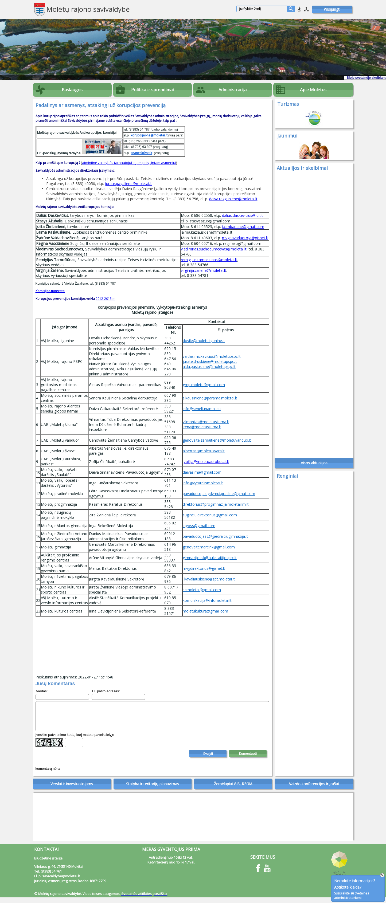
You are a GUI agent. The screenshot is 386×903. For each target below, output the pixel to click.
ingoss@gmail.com (199, 525)
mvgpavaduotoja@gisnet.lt (245, 237)
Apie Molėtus (313, 90)
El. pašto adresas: (106, 691)
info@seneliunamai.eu (202, 408)
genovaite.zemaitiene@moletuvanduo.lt (217, 440)
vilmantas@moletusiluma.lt (206, 421)
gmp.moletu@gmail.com (204, 384)
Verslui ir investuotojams (71, 789)
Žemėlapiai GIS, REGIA (233, 789)
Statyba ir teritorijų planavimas (152, 789)
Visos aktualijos (314, 465)
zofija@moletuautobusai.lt (206, 461)
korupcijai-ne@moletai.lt (149, 135)
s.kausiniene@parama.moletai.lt (210, 398)
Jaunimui (287, 135)
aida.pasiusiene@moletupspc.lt (209, 366)
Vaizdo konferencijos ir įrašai (314, 789)
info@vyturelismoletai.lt (203, 482)
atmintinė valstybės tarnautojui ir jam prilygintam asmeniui (129, 162)
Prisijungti (331, 9)
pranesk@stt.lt (141, 153)
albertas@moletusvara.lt (204, 450)
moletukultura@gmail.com (205, 611)
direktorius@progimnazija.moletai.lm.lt (216, 504)
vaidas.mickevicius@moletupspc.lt (212, 356)
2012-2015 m (105, 298)
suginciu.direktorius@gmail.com (210, 514)
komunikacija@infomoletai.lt (207, 600)
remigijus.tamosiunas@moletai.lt (209, 259)
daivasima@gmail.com (202, 472)
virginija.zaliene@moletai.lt (203, 270)
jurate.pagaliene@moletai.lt (128, 183)
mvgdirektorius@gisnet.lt (204, 568)
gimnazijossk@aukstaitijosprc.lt (210, 557)
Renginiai (287, 479)
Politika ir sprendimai (152, 90)
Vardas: (42, 691)
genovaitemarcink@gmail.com (209, 546)
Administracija (233, 90)
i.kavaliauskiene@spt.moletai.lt (209, 579)
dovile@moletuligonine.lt (204, 340)
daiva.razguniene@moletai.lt (233, 198)
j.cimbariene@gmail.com (243, 226)
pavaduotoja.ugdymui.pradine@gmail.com (219, 493)
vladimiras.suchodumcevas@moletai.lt (214, 249)
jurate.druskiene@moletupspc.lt (210, 361)
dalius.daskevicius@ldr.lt (242, 215)
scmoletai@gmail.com (202, 589)
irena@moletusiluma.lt (202, 426)
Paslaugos (72, 90)
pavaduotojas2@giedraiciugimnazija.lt (215, 536)
